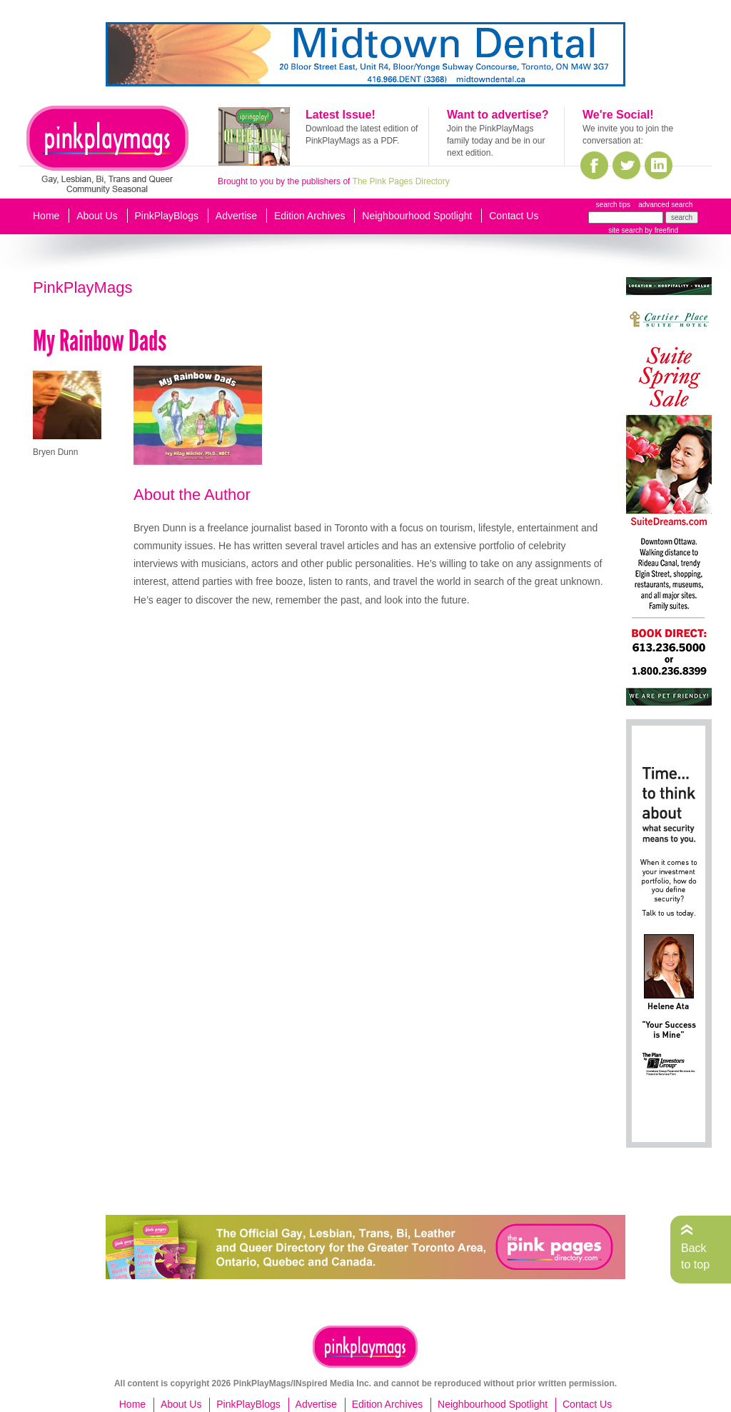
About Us (97, 215)
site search (625, 230)
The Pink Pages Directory (401, 181)
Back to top (695, 1256)
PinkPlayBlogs (167, 215)
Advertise (236, 215)
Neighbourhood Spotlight (417, 215)
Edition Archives (310, 215)
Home (46, 215)
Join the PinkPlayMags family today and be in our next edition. (496, 141)
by (660, 230)
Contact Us (513, 215)
